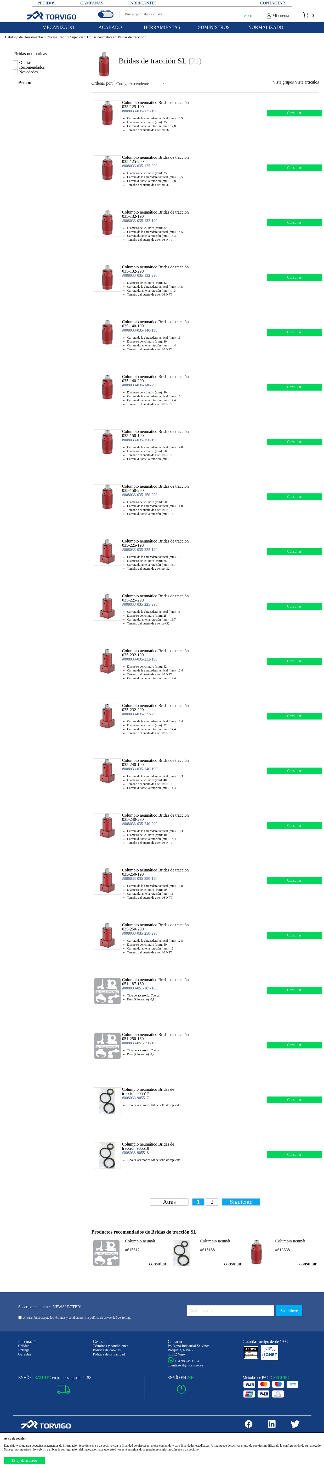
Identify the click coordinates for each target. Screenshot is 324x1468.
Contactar (272, 3)
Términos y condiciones (110, 1346)
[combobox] (140, 83)
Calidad (24, 1346)
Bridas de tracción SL (134, 37)
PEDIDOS (46, 3)
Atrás (169, 1202)
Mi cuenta (277, 16)
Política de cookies (107, 1350)
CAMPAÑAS (91, 3)
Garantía (24, 1354)
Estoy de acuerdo (24, 1461)
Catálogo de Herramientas (26, 37)
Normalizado (58, 37)
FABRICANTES (142, 3)
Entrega (24, 1350)
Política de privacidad (109, 1354)
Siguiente (241, 1202)
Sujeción (78, 37)
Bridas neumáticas (102, 37)
